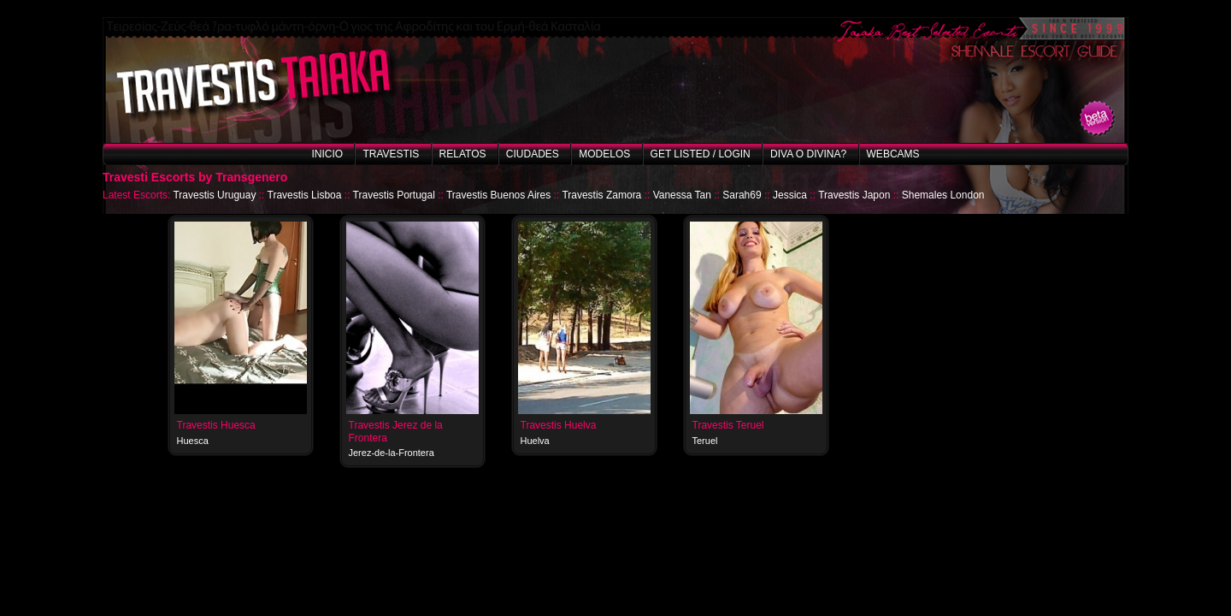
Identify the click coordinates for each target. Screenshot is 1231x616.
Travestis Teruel (728, 425)
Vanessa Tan (682, 195)
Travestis (390, 154)
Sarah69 (741, 195)
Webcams (893, 154)
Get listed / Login (701, 154)
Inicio (327, 154)
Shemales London (943, 195)
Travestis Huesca (216, 425)
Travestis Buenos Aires (498, 195)
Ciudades (532, 154)
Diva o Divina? (808, 154)
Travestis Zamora (601, 195)
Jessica (790, 195)
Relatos (462, 154)
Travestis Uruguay (214, 195)
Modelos (604, 154)
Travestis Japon (854, 195)
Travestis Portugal (394, 195)
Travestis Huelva (559, 425)
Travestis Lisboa (305, 195)
